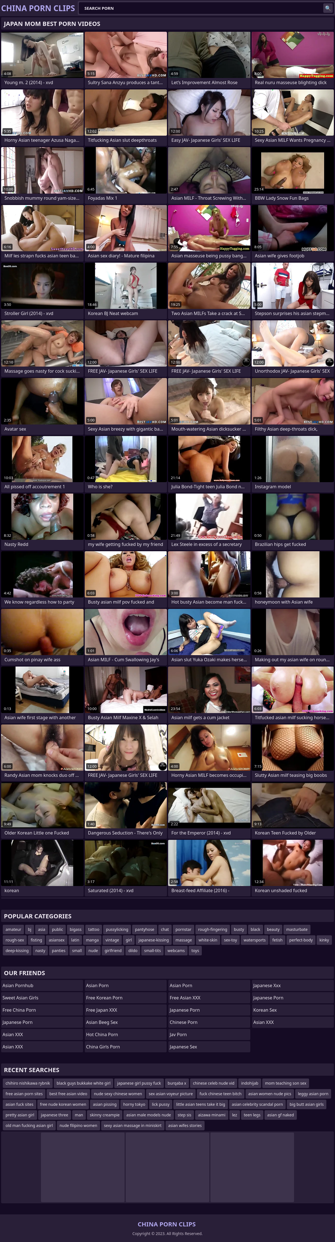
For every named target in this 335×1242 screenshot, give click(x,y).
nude (93, 950)
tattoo (93, 929)
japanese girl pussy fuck (139, 1083)
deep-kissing (17, 950)
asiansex (56, 940)
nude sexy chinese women (118, 1093)
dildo (132, 950)
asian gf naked (280, 1114)
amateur (13, 929)
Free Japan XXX (101, 1010)
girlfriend (113, 950)
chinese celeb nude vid (213, 1083)
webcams (176, 950)
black (255, 929)
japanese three (54, 1114)
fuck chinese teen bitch (221, 1093)
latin (75, 940)
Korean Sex (265, 1010)
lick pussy (160, 1104)
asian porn (181, 985)
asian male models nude (148, 1114)
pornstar (183, 929)
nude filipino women (78, 1125)
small (77, 950)
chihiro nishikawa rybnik (28, 1083)
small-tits (152, 950)
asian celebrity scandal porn (257, 1104)
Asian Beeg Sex (102, 1022)
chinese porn (184, 1022)
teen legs (252, 1114)
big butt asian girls (307, 1104)
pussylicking (117, 929)
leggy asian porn (313, 1093)
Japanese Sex (183, 1047)
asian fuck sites (19, 1104)
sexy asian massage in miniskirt (133, 1125)
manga (92, 940)
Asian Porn (97, 985)
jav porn (178, 1034)
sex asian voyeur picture (171, 1093)
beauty (273, 929)
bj (29, 929)
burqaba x (177, 1083)
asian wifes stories (185, 1125)
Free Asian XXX (185, 998)
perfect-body (301, 940)
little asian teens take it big (200, 1104)
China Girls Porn (103, 1047)
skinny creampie (105, 1114)
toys (195, 950)
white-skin (208, 940)
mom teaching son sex (285, 1083)
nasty (40, 950)
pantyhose (144, 929)
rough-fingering (212, 929)
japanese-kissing (154, 940)
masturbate (297, 929)
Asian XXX (13, 1034)
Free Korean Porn (104, 998)
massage (184, 940)
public (57, 929)
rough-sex (15, 940)
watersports (255, 940)
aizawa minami (211, 1114)
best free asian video (68, 1093)
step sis (184, 1114)
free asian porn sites (24, 1093)
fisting (36, 940)
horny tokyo (134, 1104)
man (79, 1114)
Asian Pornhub (18, 985)
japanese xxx (267, 985)
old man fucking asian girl (29, 1125)
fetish (277, 940)
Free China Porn (19, 1010)
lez (234, 1114)
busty (239, 929)
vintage (112, 940)
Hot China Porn (102, 1034)
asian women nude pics (269, 1093)
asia (41, 929)
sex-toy (230, 940)
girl (129, 940)
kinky (324, 940)
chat (165, 929)
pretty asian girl (20, 1114)
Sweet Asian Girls (20, 998)
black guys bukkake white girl (83, 1083)
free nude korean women (63, 1104)
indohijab (249, 1083)
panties (58, 950)
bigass (75, 929)
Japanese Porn (18, 1022)
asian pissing (104, 1104)
